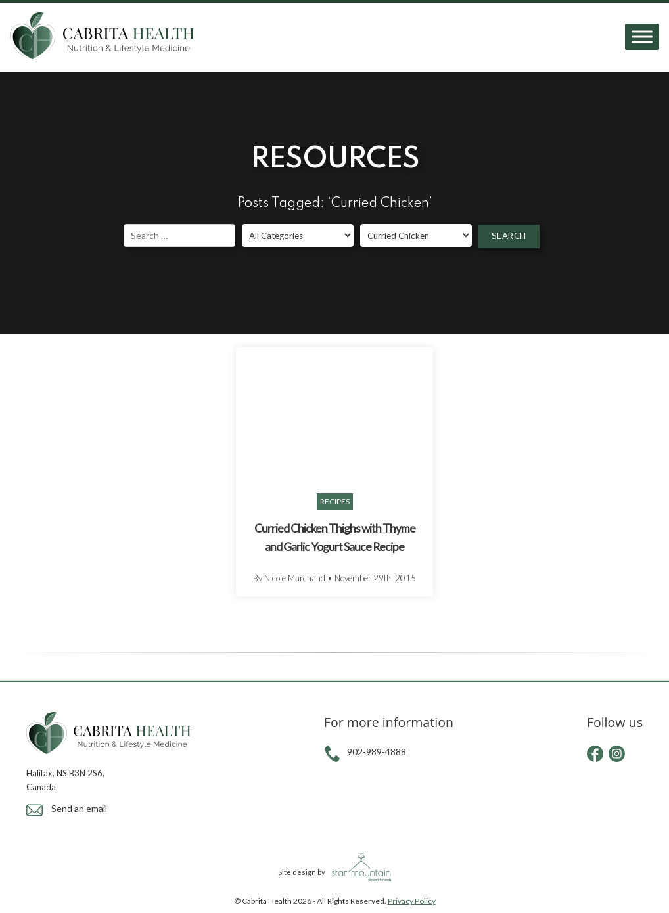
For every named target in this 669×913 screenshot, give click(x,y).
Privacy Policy (412, 901)
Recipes (335, 501)
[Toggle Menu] (642, 37)
